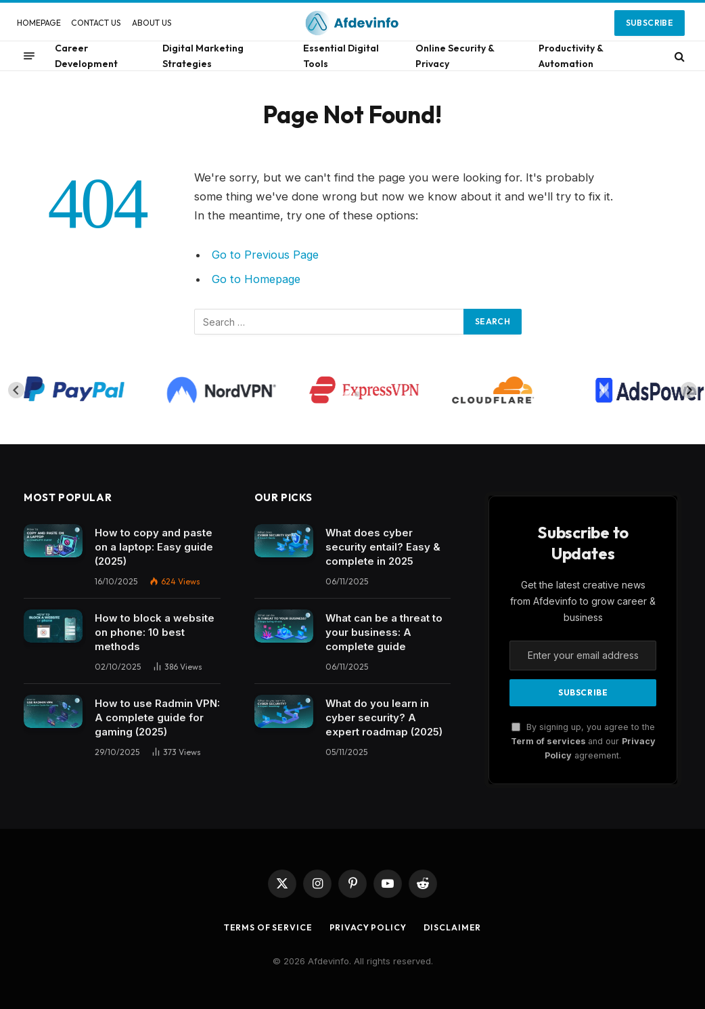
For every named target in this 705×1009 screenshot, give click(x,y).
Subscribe (649, 23)
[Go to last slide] (16, 390)
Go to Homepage (257, 279)
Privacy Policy (369, 927)
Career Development (86, 55)
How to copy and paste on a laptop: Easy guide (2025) (154, 546)
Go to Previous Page (266, 254)
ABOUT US (152, 23)
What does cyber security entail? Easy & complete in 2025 (382, 546)
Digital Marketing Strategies (203, 55)
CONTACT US (96, 23)
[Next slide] (689, 390)
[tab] (347, 394)
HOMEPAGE (39, 23)
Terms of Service (265, 927)
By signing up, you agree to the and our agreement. (583, 741)
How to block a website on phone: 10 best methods (154, 632)
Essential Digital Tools (341, 55)
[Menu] (29, 56)
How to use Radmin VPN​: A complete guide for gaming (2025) (157, 717)
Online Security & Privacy (454, 55)
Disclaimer (457, 927)
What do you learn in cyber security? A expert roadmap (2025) (383, 717)
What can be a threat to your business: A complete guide (383, 632)
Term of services (549, 741)
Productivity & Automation (571, 55)
